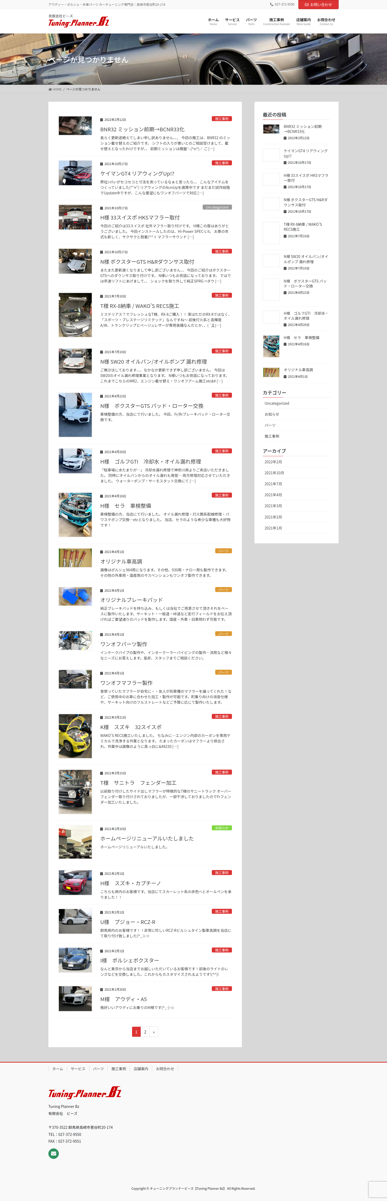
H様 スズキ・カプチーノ (130, 883)
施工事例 (222, 118)
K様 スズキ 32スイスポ (131, 727)
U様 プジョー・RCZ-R (127, 922)
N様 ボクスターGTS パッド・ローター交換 (151, 405)
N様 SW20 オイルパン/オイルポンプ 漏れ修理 (153, 361)
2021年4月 (273, 494)
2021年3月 (273, 505)
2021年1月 (273, 528)
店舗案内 (141, 1068)
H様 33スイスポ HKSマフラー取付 (140, 217)
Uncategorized (217, 207)
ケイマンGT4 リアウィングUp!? (137, 173)
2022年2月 (273, 461)
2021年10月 (274, 472)
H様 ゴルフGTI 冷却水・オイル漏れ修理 (150, 461)
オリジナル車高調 (121, 561)
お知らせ (222, 827)
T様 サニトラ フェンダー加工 (138, 782)
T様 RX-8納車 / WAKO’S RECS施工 (139, 305)
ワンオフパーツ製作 (123, 644)
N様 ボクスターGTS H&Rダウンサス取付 (147, 261)
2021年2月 (273, 517)
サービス (78, 1068)
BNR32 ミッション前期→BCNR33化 (142, 129)
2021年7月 (273, 483)
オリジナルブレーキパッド (131, 600)
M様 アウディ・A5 (123, 999)
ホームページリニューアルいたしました (147, 838)
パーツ (224, 550)
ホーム (57, 1068)
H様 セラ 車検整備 (125, 505)
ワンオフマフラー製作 (126, 682)
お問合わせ (165, 1068)
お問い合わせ (318, 4)
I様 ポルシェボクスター (129, 960)
